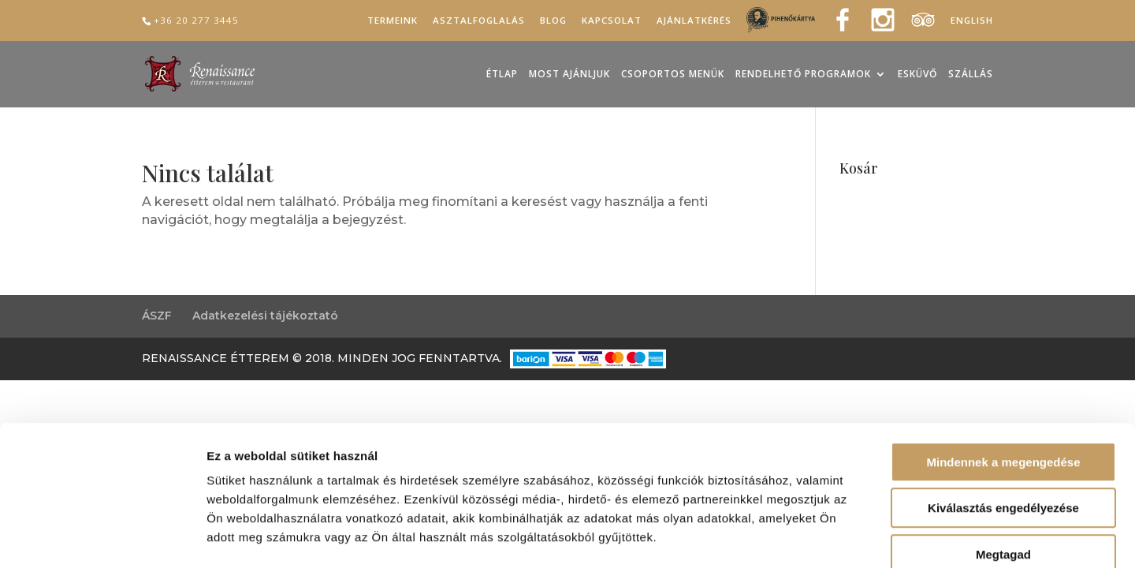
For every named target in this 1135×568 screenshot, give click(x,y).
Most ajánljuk (569, 74)
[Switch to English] (972, 24)
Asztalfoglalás (479, 21)
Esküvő (917, 74)
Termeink (392, 21)
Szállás (970, 74)
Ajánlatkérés (694, 21)
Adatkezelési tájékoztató (265, 315)
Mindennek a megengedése (1003, 375)
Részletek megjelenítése (896, 537)
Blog (553, 21)
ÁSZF (157, 315)
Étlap (502, 74)
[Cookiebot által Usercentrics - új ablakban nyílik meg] (102, 537)
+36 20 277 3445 (196, 20)
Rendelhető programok (803, 74)
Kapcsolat (612, 21)
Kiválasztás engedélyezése (1003, 421)
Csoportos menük (672, 74)
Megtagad (1003, 467)
